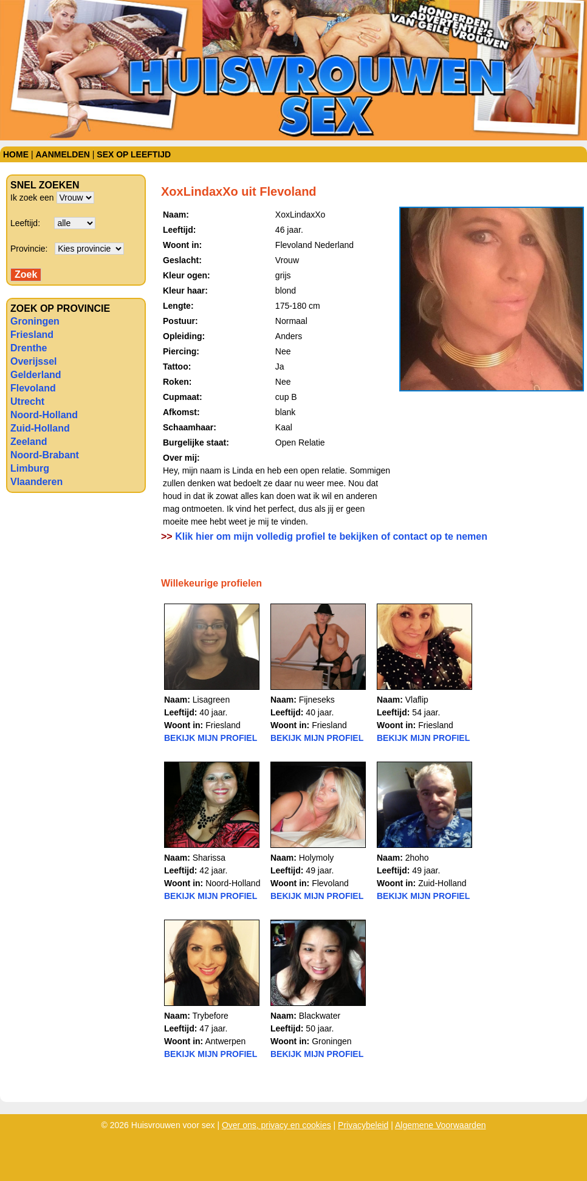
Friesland (31, 334)
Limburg (29, 468)
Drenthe (28, 348)
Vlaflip (416, 699)
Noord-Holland (44, 415)
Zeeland (28, 441)
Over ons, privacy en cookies (276, 1125)
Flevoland (33, 388)
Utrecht (27, 401)
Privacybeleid (363, 1125)
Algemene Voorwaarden (440, 1125)
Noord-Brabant (44, 455)
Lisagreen (211, 699)
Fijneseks (317, 699)
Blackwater (319, 1016)
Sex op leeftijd (134, 154)
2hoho (417, 858)
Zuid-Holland (40, 428)
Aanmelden (62, 154)
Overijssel (33, 361)
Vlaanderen (36, 482)
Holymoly (316, 858)
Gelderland (35, 375)
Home (16, 154)
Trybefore (210, 1016)
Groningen (35, 321)
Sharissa (209, 858)
